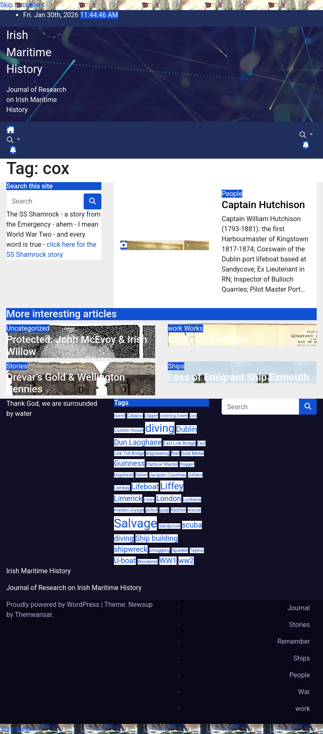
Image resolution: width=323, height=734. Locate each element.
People (232, 194)
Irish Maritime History (28, 52)
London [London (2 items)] (168, 498)
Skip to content (22, 5)
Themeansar (33, 615)
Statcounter (17, 729)
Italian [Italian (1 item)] (141, 475)
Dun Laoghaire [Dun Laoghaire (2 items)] (138, 442)
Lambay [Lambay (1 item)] (122, 488)
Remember (293, 641)
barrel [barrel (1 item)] (119, 415)
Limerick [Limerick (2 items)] (128, 498)
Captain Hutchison (263, 205)
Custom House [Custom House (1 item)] (128, 430)
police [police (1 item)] (151, 510)
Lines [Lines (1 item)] (149, 499)
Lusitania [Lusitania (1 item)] (192, 499)
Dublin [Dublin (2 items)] (186, 429)
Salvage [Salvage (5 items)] (135, 523)
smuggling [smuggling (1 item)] (159, 550)
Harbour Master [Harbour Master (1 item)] (162, 464)
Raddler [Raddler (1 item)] (178, 510)
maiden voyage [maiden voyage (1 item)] (129, 510)
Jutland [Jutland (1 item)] (195, 475)
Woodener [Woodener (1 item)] (148, 561)
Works (193, 328)
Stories (16, 366)
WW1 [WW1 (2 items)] (168, 560)
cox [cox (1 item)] (193, 415)
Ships (176, 366)
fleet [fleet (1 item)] (175, 453)
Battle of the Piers (208, 339)
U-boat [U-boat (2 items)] (125, 560)
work (176, 328)
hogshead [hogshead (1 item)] (124, 475)
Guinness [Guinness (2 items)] (129, 463)
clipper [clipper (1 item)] (151, 415)
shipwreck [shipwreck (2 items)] (131, 549)
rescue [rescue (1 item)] (194, 510)
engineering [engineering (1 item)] (157, 453)
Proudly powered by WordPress (53, 605)
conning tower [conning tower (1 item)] (174, 415)
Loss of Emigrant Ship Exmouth (238, 377)
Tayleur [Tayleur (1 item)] (197, 550)
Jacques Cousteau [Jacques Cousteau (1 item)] (167, 475)
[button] (13, 140)
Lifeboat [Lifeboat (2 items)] (145, 487)
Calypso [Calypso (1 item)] (135, 415)
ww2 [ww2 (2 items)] (185, 560)
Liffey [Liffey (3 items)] (171, 486)
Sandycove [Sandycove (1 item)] (169, 526)
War (304, 692)
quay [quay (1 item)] (164, 510)
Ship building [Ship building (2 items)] (156, 538)
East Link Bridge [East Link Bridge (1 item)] (179, 443)
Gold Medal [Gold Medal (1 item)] (192, 453)
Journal (298, 608)
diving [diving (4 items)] (159, 428)
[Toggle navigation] (21, 132)
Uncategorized (28, 328)
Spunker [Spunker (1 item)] (180, 550)
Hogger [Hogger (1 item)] (187, 464)
